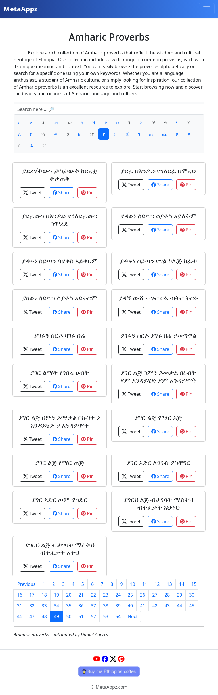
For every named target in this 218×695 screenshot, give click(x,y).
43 (167, 606)
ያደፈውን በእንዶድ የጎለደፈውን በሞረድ (60, 220)
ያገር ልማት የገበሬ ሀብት (59, 372)
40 (130, 606)
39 (118, 606)
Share (61, 192)
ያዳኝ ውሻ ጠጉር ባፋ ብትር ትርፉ (158, 298)
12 (157, 584)
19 (56, 595)
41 (142, 606)
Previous (26, 584)
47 (31, 616)
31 (19, 606)
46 (19, 616)
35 (68, 606)
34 (56, 606)
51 (81, 616)
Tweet (32, 192)
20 (68, 595)
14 (181, 584)
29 (179, 595)
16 (19, 595)
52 (93, 616)
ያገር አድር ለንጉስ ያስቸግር (158, 462)
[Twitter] (113, 658)
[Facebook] (105, 658)
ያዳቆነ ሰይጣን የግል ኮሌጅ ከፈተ (158, 260)
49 (56, 616)
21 (81, 595)
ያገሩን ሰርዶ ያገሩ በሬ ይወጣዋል (158, 335)
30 (191, 595)
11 (144, 584)
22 (93, 595)
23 (105, 595)
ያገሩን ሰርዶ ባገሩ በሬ (59, 335)
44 (179, 606)
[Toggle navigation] (207, 8)
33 (44, 606)
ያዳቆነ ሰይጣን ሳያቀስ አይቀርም (60, 260)
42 (154, 606)
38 (105, 606)
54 (118, 616)
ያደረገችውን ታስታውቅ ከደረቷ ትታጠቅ (59, 175)
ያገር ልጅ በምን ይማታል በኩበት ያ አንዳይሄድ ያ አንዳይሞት (60, 421)
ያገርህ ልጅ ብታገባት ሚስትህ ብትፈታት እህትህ (158, 503)
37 (93, 606)
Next (133, 616)
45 (191, 606)
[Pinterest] (121, 658)
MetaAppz (20, 8)
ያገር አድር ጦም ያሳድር (60, 499)
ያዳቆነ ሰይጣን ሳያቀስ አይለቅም (158, 216)
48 (44, 616)
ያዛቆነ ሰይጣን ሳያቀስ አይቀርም (59, 298)
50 (68, 616)
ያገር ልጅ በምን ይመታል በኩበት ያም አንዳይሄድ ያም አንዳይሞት (158, 376)
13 (169, 584)
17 (31, 595)
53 (105, 616)
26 (142, 595)
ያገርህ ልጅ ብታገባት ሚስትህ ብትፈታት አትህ (60, 548)
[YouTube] (96, 658)
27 (154, 595)
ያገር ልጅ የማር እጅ (158, 417)
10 (132, 584)
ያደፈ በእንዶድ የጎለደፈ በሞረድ (158, 171)
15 (193, 584)
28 (167, 595)
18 (44, 595)
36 (81, 606)
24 (118, 595)
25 (130, 595)
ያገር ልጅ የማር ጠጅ (59, 462)
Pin (87, 192)
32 (31, 606)
